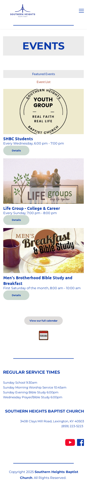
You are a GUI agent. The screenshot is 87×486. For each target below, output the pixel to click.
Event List (44, 82)
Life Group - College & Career (31, 208)
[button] (81, 10)
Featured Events (43, 74)
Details (16, 150)
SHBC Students (18, 138)
